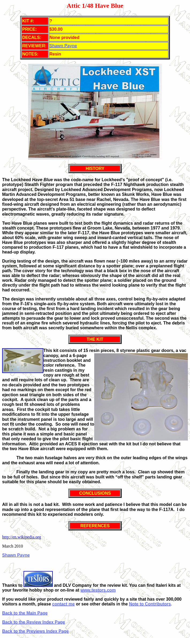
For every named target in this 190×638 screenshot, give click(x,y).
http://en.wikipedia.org (21, 537)
